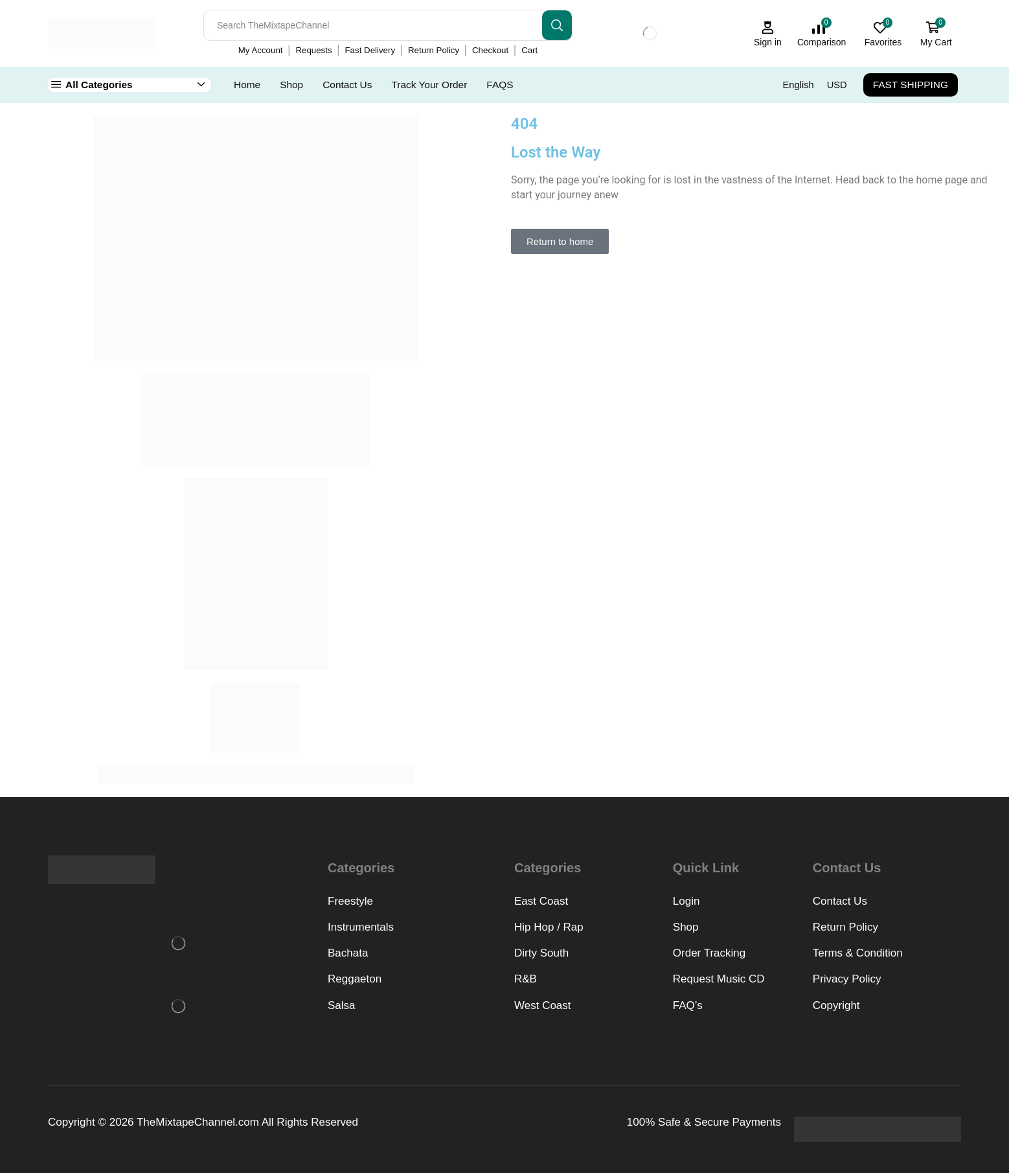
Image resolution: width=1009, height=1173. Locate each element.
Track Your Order (429, 84)
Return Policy (433, 50)
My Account (260, 50)
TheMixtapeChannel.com (198, 1122)
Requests (313, 50)
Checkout (490, 50)
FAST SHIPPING (910, 84)
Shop (291, 84)
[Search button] (557, 25)
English (798, 85)
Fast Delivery (370, 50)
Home (247, 84)
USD (837, 85)
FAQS (499, 84)
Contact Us (347, 84)
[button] (560, 241)
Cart (529, 50)
